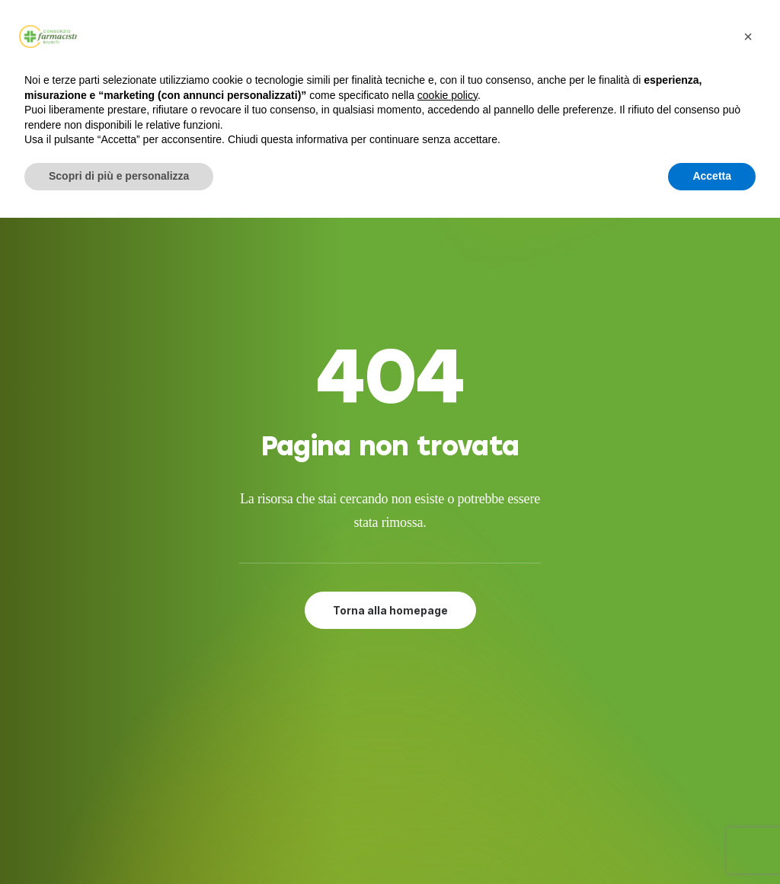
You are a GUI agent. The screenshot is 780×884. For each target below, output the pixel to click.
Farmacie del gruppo (405, 735)
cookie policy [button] (447, 95)
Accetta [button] (711, 176)
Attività (365, 716)
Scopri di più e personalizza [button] (119, 176)
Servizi (361, 679)
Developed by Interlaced (363, 855)
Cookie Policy (381, 790)
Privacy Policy (382, 772)
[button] (597, 679)
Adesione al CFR (390, 698)
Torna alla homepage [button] (390, 442)
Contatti (368, 754)
